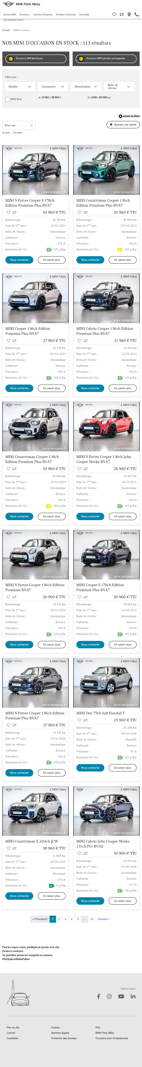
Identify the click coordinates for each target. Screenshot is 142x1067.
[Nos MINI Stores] (129, 15)
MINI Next (16, 99)
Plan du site (13, 1027)
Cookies (55, 1027)
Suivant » (104, 919)
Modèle (13, 86)
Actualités (84, 14)
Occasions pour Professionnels (111, 1038)
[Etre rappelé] (137, 15)
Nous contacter (19, 260)
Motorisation (82, 86)
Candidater (12, 1038)
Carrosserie (49, 86)
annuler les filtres (129, 116)
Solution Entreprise (42, 14)
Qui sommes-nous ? (14, 20)
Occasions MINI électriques (25, 59)
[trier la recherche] (19, 125)
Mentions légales (60, 1033)
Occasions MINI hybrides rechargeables (101, 59)
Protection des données (63, 1038)
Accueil (6, 30)
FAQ (97, 1027)
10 (92, 919)
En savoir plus (51, 260)
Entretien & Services (66, 14)
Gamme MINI (9, 14)
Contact (11, 1033)
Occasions (24, 14)
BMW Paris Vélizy (104, 1033)
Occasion (18, 132)
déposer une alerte (123, 124)
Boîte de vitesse (113, 86)
